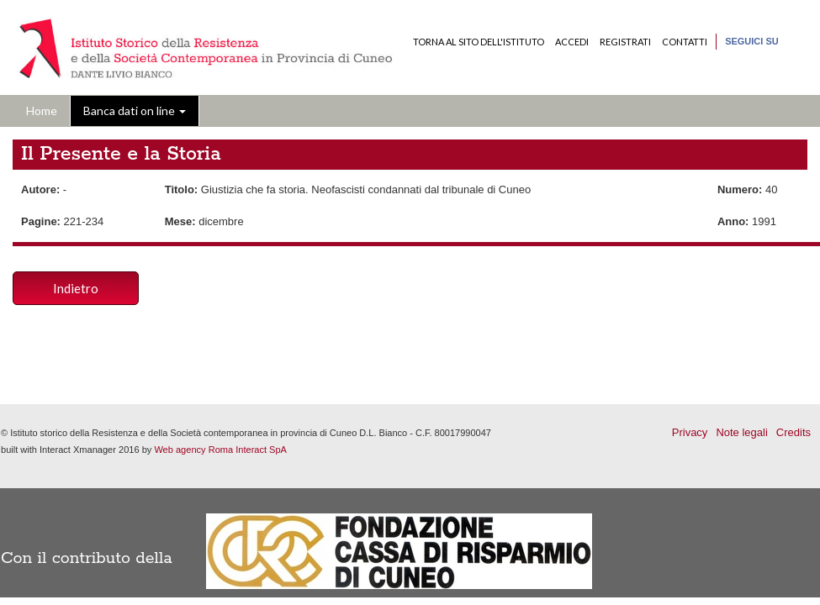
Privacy (690, 432)
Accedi (572, 41)
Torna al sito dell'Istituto (478, 41)
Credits (793, 432)
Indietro (75, 288)
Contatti (684, 41)
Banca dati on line (134, 110)
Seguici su (752, 41)
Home (41, 110)
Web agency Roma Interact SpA (220, 450)
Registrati (625, 41)
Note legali (741, 432)
